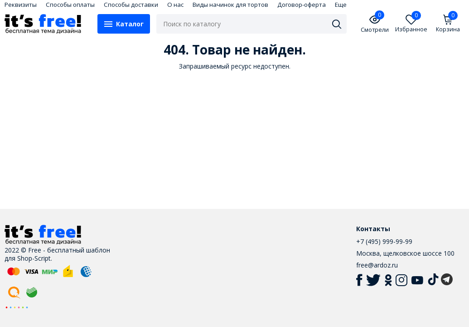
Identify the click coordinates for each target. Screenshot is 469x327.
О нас (175, 4)
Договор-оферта (301, 4)
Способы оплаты (70, 4)
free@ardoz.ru (377, 265)
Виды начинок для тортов (230, 4)
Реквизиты (21, 4)
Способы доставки (131, 4)
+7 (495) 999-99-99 (384, 241)
